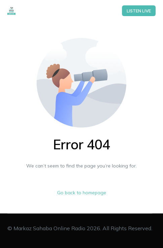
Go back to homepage (81, 193)
